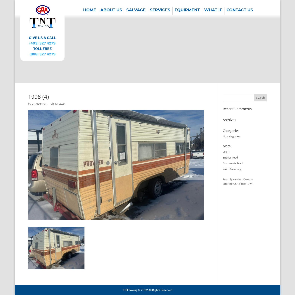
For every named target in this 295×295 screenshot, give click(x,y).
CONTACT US (240, 10)
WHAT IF (213, 10)
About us (111, 10)
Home (89, 10)
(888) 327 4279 (43, 54)
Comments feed (233, 163)
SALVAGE (136, 10)
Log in (226, 151)
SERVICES (160, 10)
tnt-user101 (39, 103)
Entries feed (230, 157)
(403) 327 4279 (42, 43)
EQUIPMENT (187, 10)
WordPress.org (232, 169)
